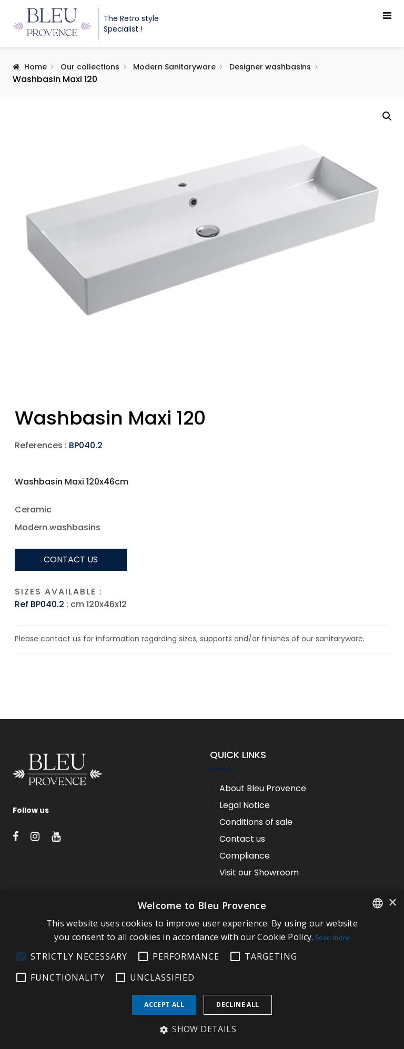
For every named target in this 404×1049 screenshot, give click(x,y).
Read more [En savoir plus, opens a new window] (332, 937)
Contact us (71, 646)
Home (35, 67)
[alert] (202, 969)
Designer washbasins (270, 67)
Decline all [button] (237, 1004)
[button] (387, 116)
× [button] (392, 903)
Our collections (89, 67)
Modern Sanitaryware (174, 67)
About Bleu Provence (262, 876)
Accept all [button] (164, 1004)
